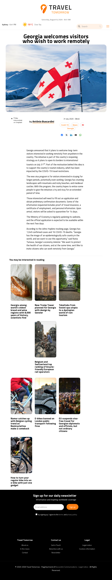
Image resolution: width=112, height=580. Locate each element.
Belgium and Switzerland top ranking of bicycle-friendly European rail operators (44, 367)
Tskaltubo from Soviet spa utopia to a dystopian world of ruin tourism (68, 310)
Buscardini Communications (66, 566)
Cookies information (87, 548)
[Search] (89, 26)
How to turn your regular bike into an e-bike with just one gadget (21, 481)
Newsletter (56, 552)
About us (24, 545)
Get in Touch (56, 545)
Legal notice (87, 545)
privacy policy (72, 514)
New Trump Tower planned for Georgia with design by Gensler (45, 308)
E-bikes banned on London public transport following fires (45, 422)
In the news (25, 548)
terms (61, 514)
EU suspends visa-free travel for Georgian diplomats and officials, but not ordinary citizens (69, 425)
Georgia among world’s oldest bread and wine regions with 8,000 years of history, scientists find (21, 311)
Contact (25, 552)
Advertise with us (56, 548)
